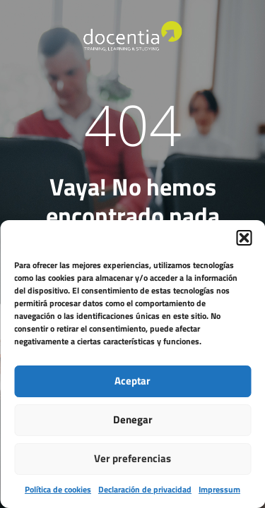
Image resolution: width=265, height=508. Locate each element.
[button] (244, 238)
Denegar (133, 419)
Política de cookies (58, 489)
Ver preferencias (132, 458)
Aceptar (132, 381)
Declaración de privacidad (145, 489)
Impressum (219, 489)
